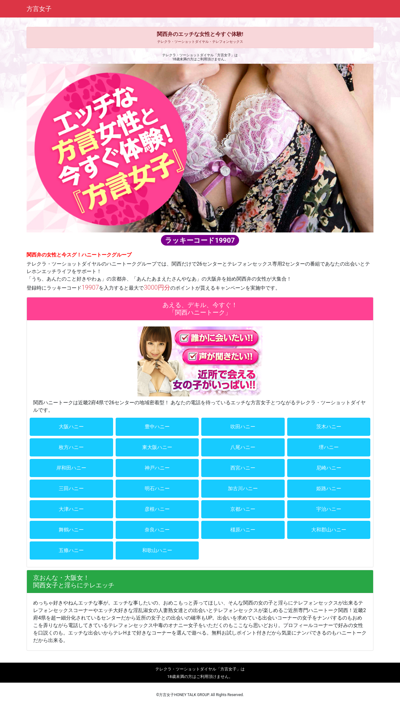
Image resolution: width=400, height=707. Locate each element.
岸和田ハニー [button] (71, 468)
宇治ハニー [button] (328, 509)
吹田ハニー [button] (242, 427)
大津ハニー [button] (71, 509)
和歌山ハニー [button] (157, 550)
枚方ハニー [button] (71, 447)
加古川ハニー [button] (243, 488)
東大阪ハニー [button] (157, 447)
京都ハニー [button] (242, 509)
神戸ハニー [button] (157, 468)
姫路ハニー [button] (328, 488)
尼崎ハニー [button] (328, 468)
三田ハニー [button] (71, 488)
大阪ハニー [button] (71, 427)
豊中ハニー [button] (157, 427)
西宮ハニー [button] (242, 468)
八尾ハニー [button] (242, 447)
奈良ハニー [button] (157, 530)
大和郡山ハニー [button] (328, 530)
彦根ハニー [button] (157, 509)
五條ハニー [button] (71, 550)
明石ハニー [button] (157, 488)
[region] (200, 148)
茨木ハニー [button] (328, 427)
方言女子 (39, 8)
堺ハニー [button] (329, 447)
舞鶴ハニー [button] (71, 530)
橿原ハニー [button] (242, 530)
